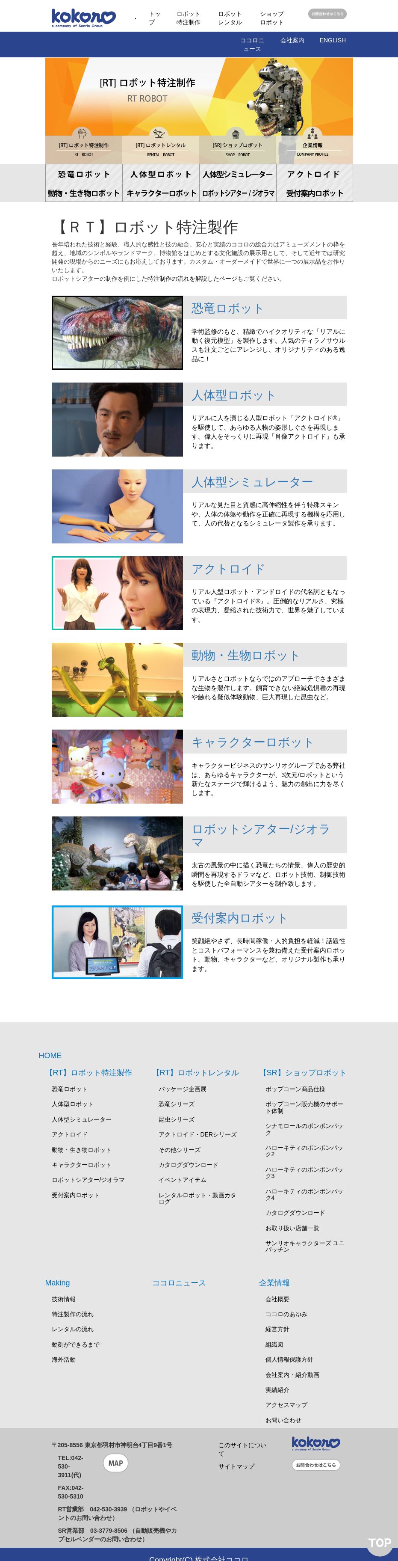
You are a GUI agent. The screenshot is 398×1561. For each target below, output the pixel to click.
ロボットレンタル (230, 18)
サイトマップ (236, 1454)
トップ (155, 18)
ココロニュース (252, 44)
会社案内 (292, 40)
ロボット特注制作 (188, 18)
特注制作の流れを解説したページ (192, 278)
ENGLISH (333, 40)
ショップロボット (272, 18)
